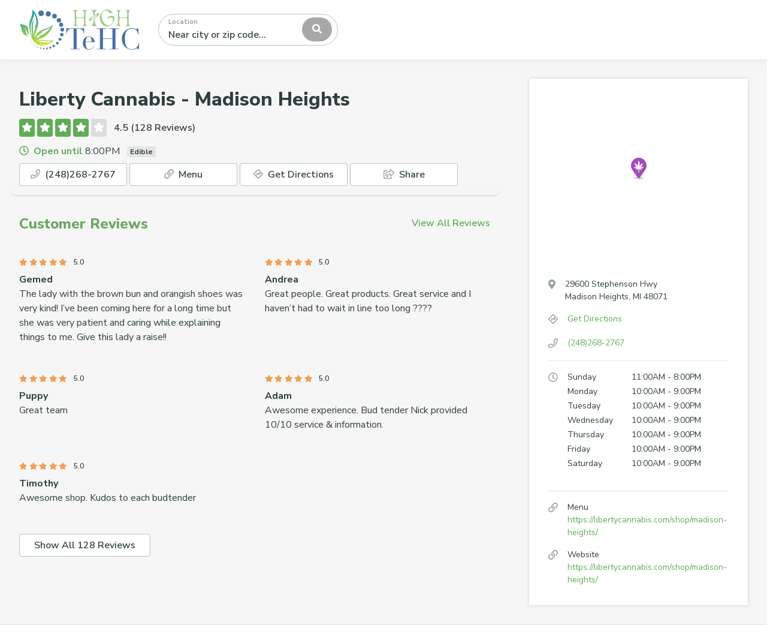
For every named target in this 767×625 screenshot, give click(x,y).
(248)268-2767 (73, 174)
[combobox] (248, 29)
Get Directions (293, 174)
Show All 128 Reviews (84, 545)
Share (404, 174)
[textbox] (222, 29)
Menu (183, 174)
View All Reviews (451, 223)
